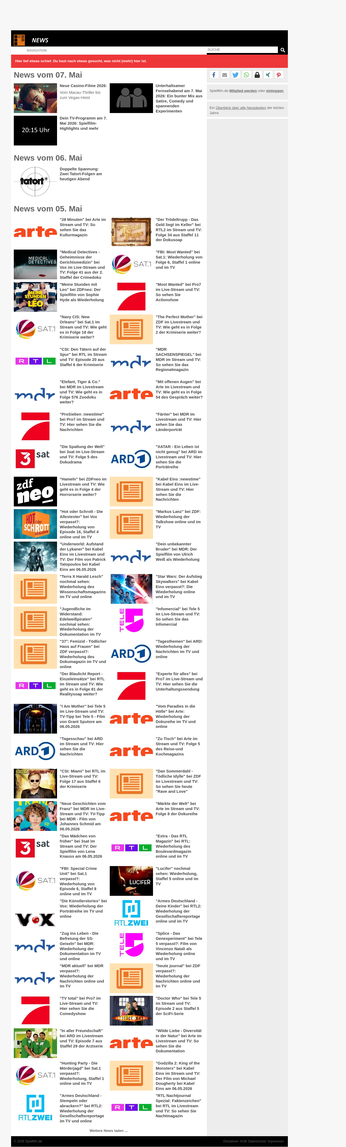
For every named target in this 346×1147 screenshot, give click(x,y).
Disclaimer (230, 1141)
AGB (243, 1141)
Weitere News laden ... (109, 1131)
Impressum (276, 1141)
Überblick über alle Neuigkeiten (241, 108)
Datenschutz (257, 1141)
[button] (214, 75)
